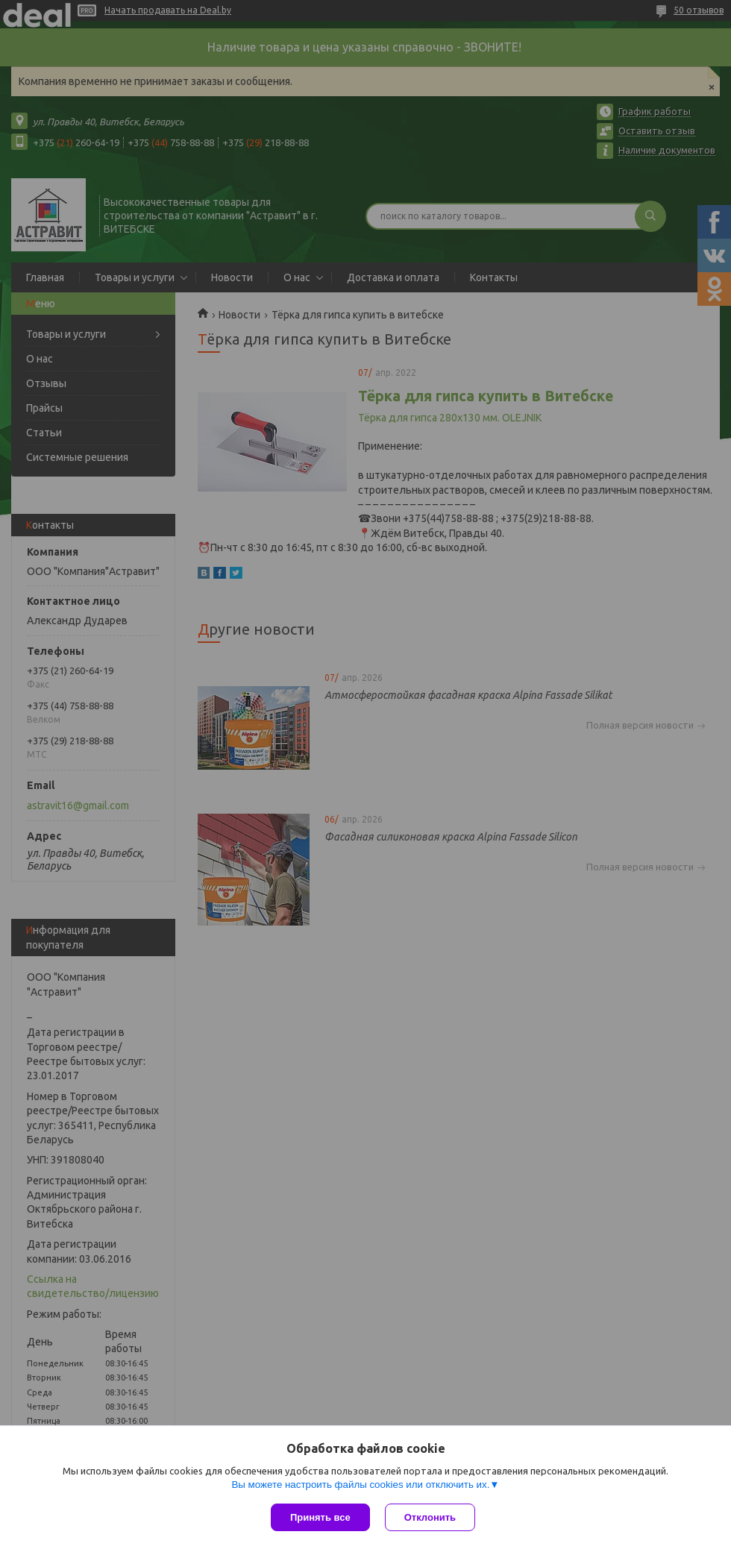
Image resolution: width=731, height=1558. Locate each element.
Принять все (320, 1517)
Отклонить (430, 1517)
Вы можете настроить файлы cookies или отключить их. (360, 1484)
